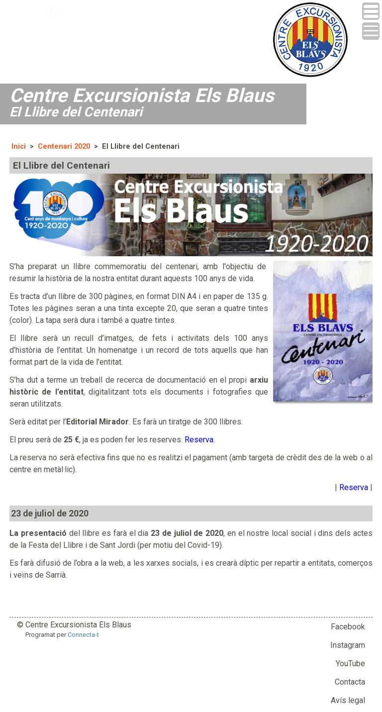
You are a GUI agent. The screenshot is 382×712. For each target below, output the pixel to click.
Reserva (199, 439)
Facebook (348, 626)
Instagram (347, 645)
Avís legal (348, 700)
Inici (18, 146)
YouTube (350, 663)
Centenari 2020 (64, 146)
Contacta (350, 682)
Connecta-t (83, 634)
